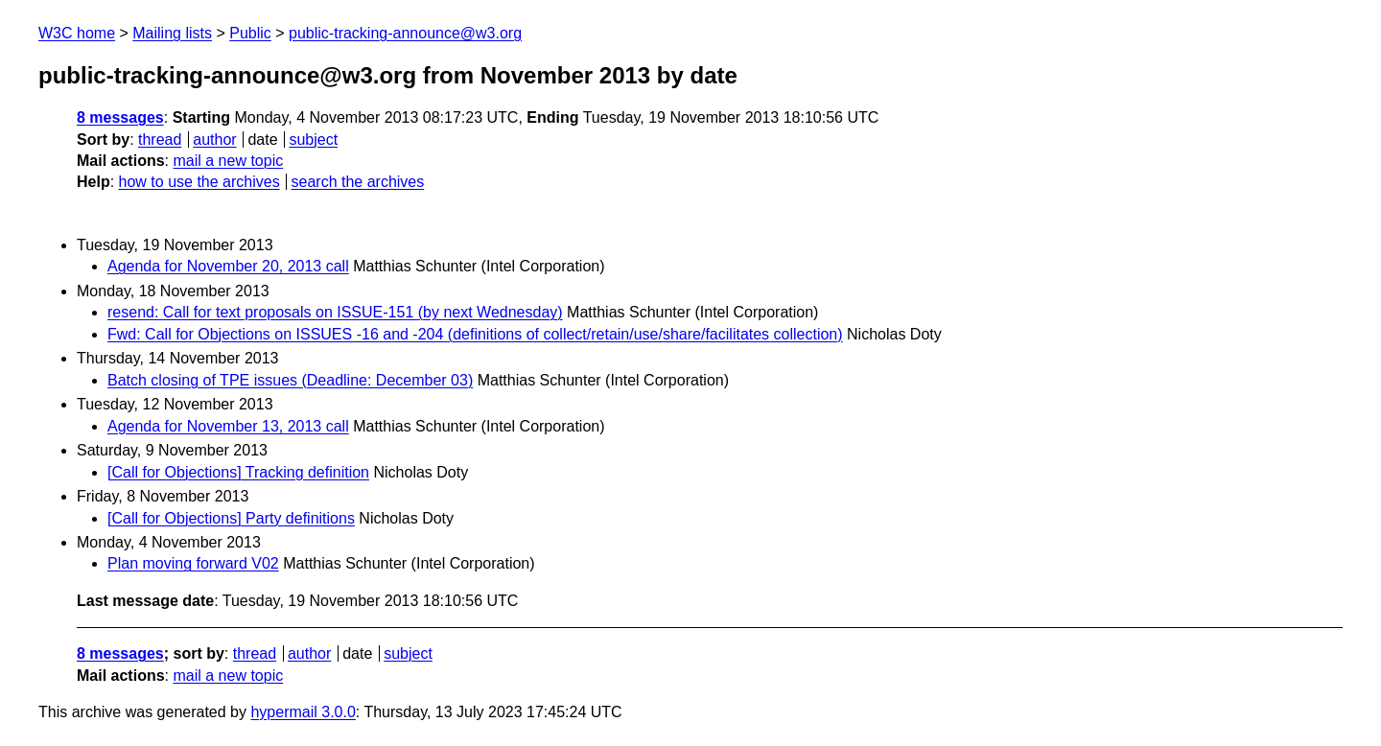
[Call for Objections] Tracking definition (238, 472)
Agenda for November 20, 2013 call (228, 266)
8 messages (120, 117)
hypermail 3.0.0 (302, 712)
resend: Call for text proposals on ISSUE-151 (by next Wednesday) (335, 312)
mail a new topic (228, 160)
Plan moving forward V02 (193, 563)
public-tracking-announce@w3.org (405, 33)
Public (250, 33)
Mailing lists (172, 33)
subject (313, 139)
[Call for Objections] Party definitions (231, 518)
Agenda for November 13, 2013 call (228, 426)
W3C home (76, 33)
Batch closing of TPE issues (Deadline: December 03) (290, 380)
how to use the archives (199, 182)
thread (159, 139)
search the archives (358, 182)
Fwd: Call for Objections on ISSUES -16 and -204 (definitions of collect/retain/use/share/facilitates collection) (475, 334)
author (214, 139)
